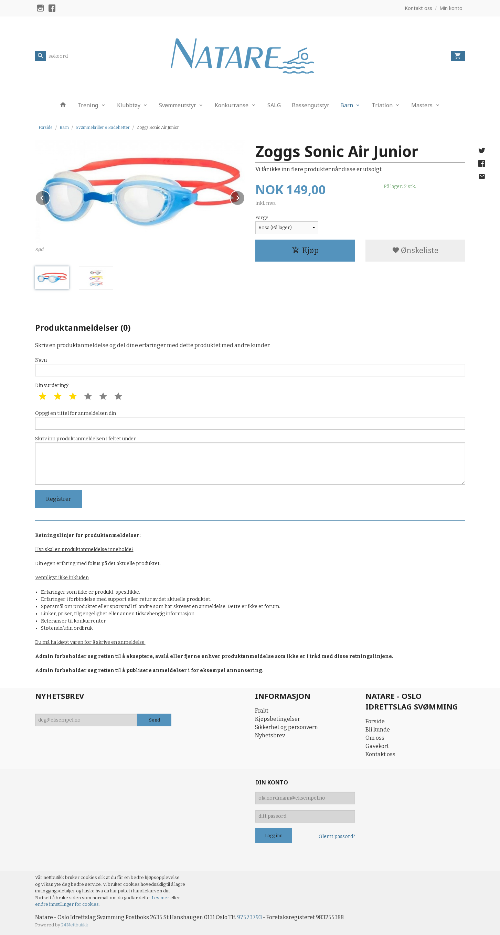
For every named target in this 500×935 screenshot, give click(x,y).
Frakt (261, 710)
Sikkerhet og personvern (286, 727)
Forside (46, 127)
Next (244, 196)
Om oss (374, 738)
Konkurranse (231, 105)
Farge (261, 218)
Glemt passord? (337, 836)
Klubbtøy (128, 105)
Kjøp (305, 250)
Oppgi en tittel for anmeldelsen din (250, 420)
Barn (346, 105)
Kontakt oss (380, 754)
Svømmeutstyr (177, 105)
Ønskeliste (415, 250)
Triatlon (382, 105)
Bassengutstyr (310, 105)
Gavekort (377, 746)
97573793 (249, 917)
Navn (250, 366)
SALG (274, 105)
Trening (87, 105)
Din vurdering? (52, 385)
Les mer (161, 897)
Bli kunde (377, 729)
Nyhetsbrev (270, 735)
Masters (422, 105)
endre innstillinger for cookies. (67, 904)
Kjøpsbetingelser (277, 719)
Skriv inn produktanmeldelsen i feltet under (250, 460)
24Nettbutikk (74, 924)
